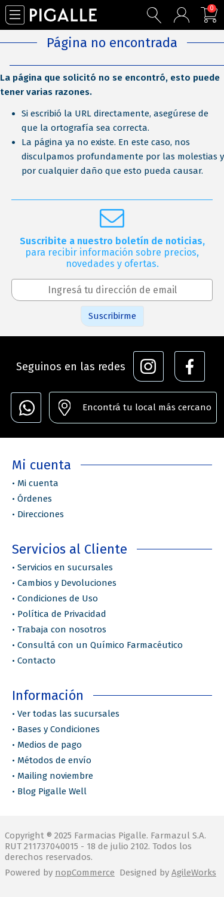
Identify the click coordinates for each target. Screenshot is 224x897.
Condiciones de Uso (57, 598)
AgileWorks (193, 872)
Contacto (36, 660)
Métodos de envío (54, 760)
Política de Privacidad (61, 614)
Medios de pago (49, 744)
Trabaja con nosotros (61, 629)
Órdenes (34, 498)
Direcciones (40, 514)
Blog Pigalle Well (52, 791)
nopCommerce (85, 872)
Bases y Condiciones (58, 729)
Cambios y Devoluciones (66, 582)
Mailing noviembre (55, 775)
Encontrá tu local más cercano (146, 407)
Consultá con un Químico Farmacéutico (100, 645)
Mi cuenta (38, 483)
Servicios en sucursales (65, 567)
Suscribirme (112, 316)
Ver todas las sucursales (68, 713)
